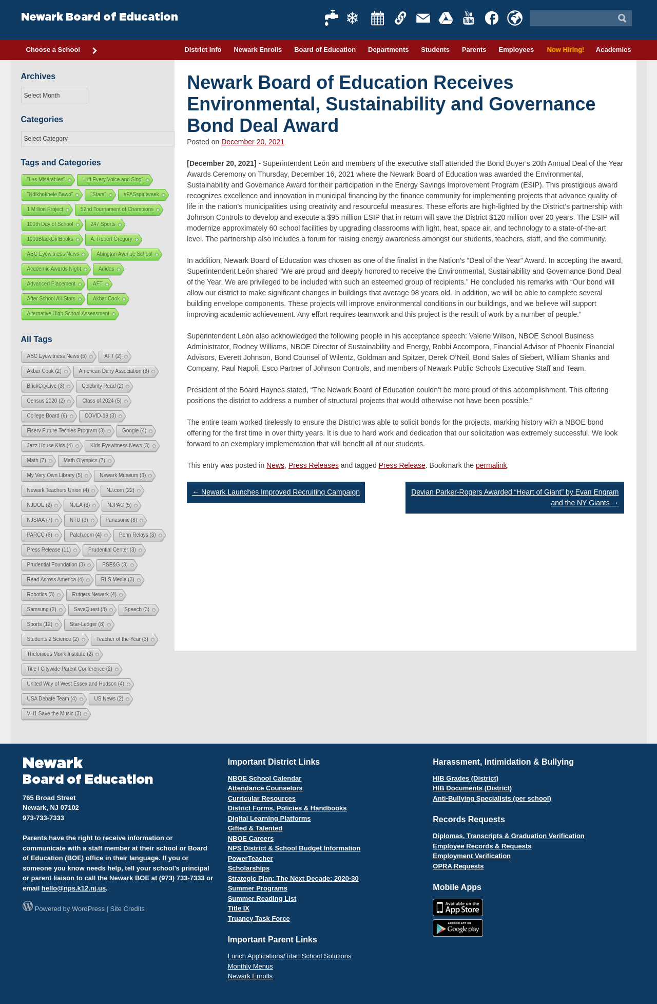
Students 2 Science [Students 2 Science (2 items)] (53, 639)
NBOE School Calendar (265, 778)
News (275, 465)
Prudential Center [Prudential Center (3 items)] (112, 550)
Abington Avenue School (124, 254)
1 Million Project (45, 209)
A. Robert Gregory (111, 239)
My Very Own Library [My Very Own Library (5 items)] (55, 475)
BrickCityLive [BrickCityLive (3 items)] (46, 386)
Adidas (106, 269)
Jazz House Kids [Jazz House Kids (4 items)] (50, 445)
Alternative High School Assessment (68, 313)
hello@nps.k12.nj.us (74, 888)
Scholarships (249, 868)
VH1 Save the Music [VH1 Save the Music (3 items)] (54, 713)
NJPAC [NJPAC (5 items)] (119, 505)
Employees (516, 49)
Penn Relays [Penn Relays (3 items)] (137, 535)
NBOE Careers (251, 838)
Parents (474, 49)
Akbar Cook (106, 298)
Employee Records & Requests (482, 846)
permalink (491, 465)
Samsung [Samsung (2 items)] (41, 609)
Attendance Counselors (265, 788)
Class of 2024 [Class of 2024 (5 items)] (101, 401)
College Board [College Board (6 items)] (47, 416)
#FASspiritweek (141, 194)
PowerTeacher (250, 858)
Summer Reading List (262, 898)
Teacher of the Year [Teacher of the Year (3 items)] (122, 639)
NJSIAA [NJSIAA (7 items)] (39, 520)
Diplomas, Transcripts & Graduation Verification (508, 836)
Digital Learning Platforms (269, 818)
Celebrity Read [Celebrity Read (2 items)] (102, 386)
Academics (613, 49)
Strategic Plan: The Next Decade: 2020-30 (293, 878)
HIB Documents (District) (472, 788)
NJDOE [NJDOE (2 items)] (39, 505)
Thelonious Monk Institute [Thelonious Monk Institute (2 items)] (60, 654)
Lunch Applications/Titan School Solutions (290, 956)
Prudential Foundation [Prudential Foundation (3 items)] (56, 564)
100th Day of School (50, 224)
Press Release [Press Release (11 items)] (49, 550)
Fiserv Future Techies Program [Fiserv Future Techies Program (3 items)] (66, 430)
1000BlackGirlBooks (50, 239)
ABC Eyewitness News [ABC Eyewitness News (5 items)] (57, 356)
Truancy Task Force (259, 918)
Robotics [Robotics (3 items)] (41, 594)
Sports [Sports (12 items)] (39, 624)
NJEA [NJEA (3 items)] (79, 505)
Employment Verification (472, 856)
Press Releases (313, 465)
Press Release (402, 465)
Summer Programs (257, 888)
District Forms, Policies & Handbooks (287, 808)
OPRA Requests (458, 866)
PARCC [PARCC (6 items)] (39, 535)
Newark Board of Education (99, 17)
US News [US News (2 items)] (109, 699)
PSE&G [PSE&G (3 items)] (114, 564)
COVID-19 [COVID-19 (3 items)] (100, 416)
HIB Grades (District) (465, 778)
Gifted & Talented (255, 828)
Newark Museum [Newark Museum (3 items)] (123, 475)
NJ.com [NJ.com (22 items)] (120, 490)
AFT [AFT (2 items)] (113, 356)
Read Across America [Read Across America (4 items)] (55, 579)
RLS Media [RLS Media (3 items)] (117, 579)
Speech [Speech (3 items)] (136, 609)
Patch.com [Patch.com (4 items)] (86, 535)
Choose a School (62, 50)
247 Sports (103, 224)
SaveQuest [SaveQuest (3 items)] (90, 609)
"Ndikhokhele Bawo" (50, 194)
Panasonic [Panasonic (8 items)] (122, 520)
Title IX (238, 908)
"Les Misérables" (46, 179)
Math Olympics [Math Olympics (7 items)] (84, 460)
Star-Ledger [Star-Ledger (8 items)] (87, 624)
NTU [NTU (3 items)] (79, 520)
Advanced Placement (51, 284)
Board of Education (325, 49)
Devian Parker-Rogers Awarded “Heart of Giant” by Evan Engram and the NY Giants (515, 497)
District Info (202, 49)
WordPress (88, 909)
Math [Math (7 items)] (36, 460)
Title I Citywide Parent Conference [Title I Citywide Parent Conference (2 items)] (69, 669)
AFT (98, 284)
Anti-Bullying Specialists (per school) (492, 798)
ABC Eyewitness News (53, 254)
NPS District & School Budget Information (294, 848)
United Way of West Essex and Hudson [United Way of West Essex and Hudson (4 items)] (76, 684)
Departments (388, 49)
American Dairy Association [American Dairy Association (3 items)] (114, 371)
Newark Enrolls (258, 49)
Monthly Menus (250, 966)
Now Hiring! (565, 49)
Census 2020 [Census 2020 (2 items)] (46, 401)
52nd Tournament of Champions (117, 209)
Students (435, 49)
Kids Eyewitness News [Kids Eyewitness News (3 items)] (120, 445)
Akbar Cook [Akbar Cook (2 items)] (44, 371)
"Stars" (98, 194)
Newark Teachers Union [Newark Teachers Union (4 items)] (58, 490)
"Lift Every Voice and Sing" (113, 179)
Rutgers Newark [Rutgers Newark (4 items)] (94, 594)
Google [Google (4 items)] (134, 430)
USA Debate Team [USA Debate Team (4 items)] (52, 699)
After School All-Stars (51, 298)
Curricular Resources (262, 798)
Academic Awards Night (54, 269)
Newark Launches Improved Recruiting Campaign (276, 492)
